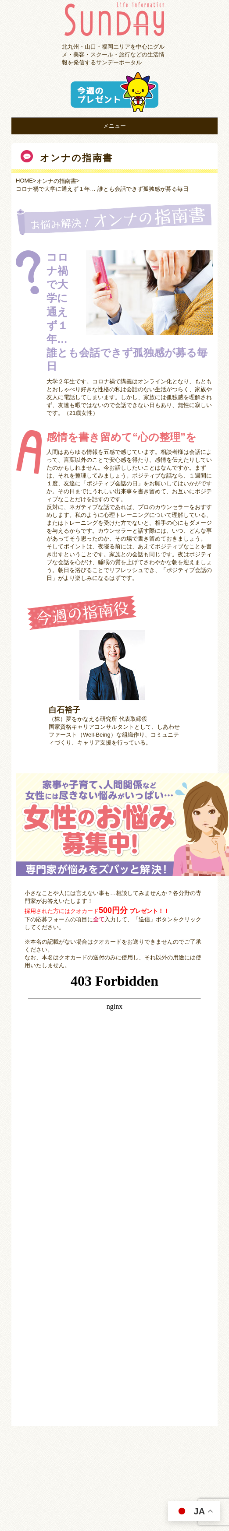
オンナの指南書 (56, 181)
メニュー (114, 126)
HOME (24, 180)
